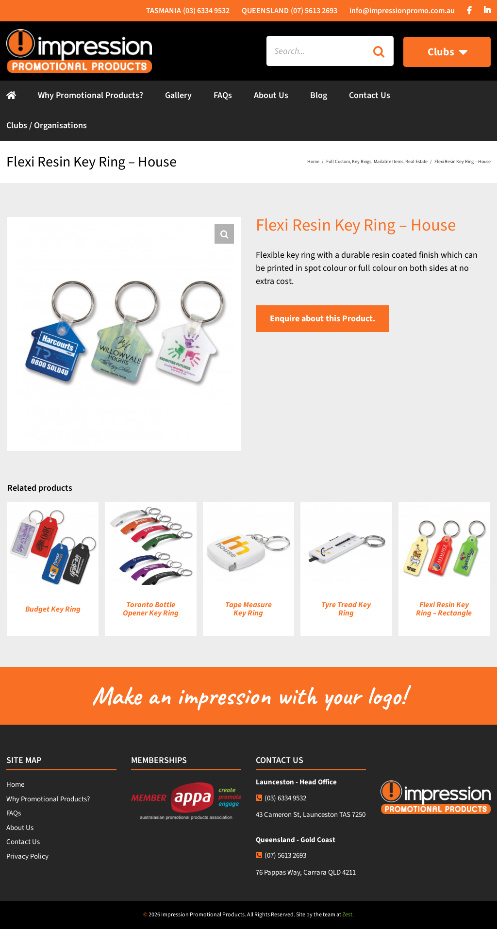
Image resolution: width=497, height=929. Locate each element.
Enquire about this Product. (322, 319)
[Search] (379, 51)
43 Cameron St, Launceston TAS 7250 (310, 815)
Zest (347, 915)
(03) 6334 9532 (281, 798)
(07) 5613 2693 (281, 855)
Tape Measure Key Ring (248, 609)
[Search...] (315, 51)
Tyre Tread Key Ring (346, 609)
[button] (224, 234)
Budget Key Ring (53, 609)
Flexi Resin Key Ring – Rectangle (444, 609)
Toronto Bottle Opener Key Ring (151, 609)
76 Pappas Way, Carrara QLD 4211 (306, 872)
